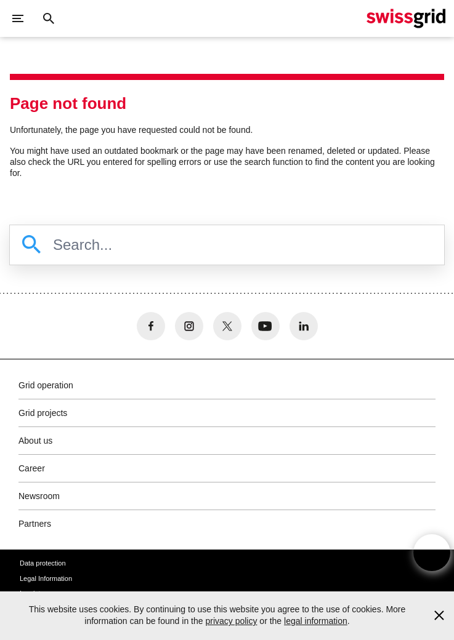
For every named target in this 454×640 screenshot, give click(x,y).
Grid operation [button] (45, 385)
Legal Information (46, 578)
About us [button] (35, 441)
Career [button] (31, 468)
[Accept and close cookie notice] (439, 615)
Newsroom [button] (39, 496)
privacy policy (231, 621)
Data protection (43, 563)
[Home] (406, 18)
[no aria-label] (151, 326)
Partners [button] (34, 524)
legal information (315, 621)
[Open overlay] (431, 552)
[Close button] (49, 18)
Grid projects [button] (42, 413)
